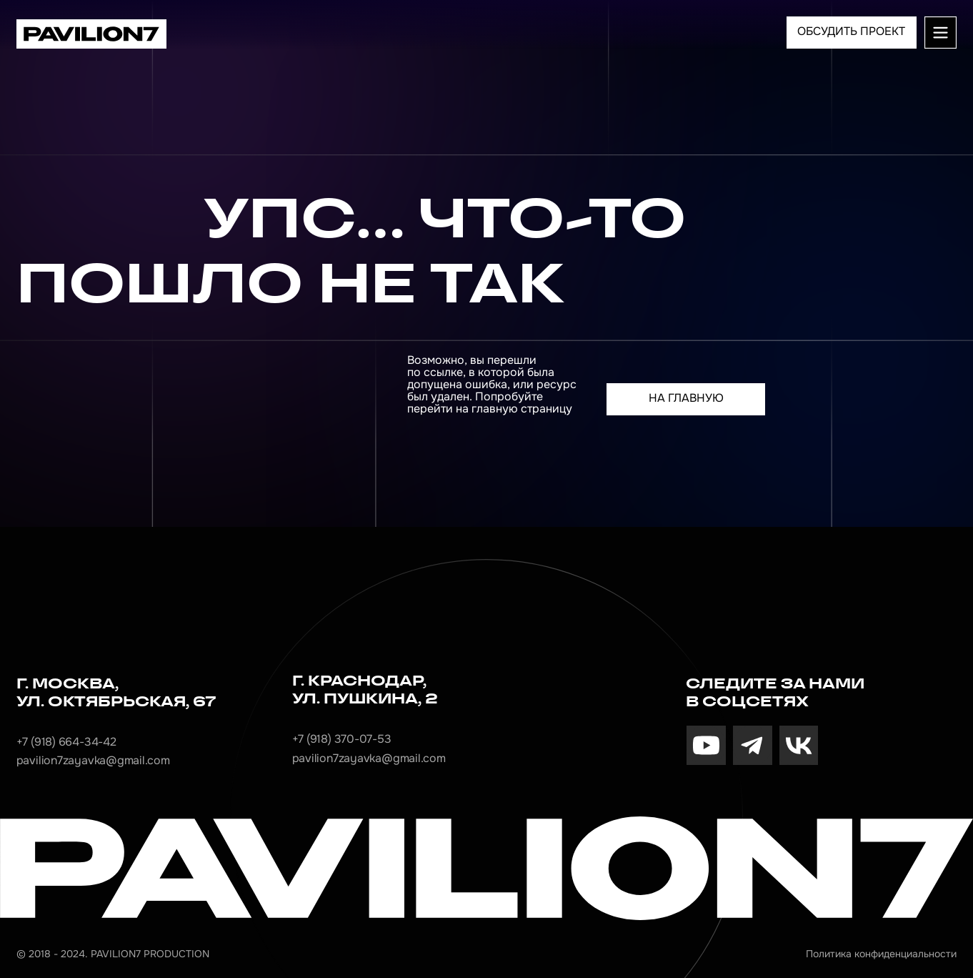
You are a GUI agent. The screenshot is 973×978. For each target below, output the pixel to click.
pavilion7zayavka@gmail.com (93, 761)
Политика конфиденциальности (881, 954)
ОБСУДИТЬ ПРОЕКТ (851, 31)
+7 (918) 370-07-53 (341, 739)
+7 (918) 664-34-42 (66, 742)
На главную (686, 398)
